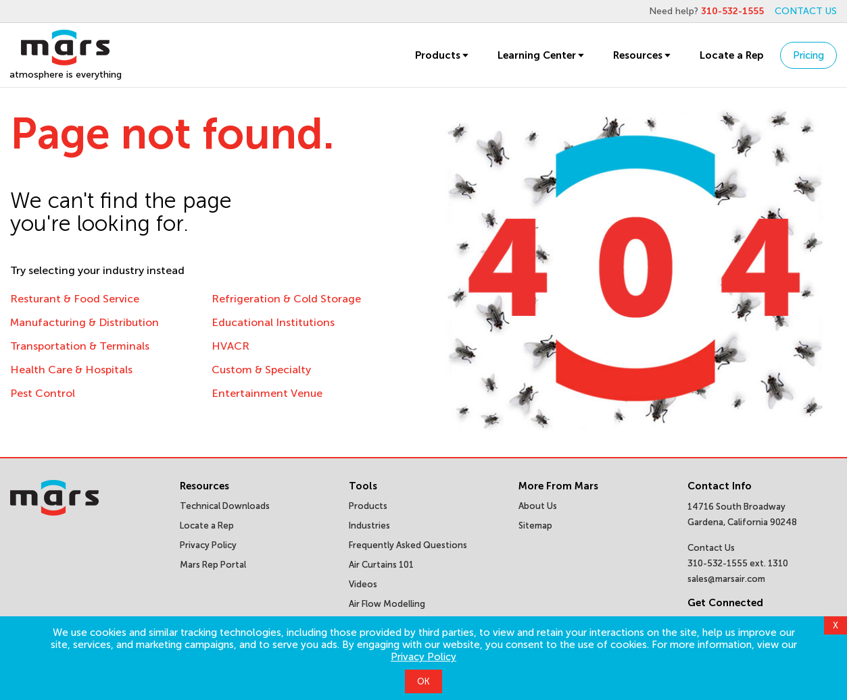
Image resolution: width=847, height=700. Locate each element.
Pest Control (42, 393)
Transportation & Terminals (79, 346)
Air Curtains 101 (381, 565)
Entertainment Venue (267, 393)
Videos (363, 584)
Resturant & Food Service (74, 298)
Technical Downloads (225, 506)
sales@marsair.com (726, 579)
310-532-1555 (732, 11)
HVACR (230, 346)
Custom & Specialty (261, 369)
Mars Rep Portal (213, 565)
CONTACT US (806, 11)
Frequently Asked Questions (408, 545)
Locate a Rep (731, 55)
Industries (369, 525)
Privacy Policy (423, 657)
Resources (643, 55)
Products (442, 55)
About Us (537, 506)
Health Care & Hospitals (71, 369)
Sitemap (535, 525)
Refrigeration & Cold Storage (286, 298)
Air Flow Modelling (387, 604)
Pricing (808, 55)
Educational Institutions (273, 322)
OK (423, 681)
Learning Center (542, 55)
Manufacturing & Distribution (84, 322)
